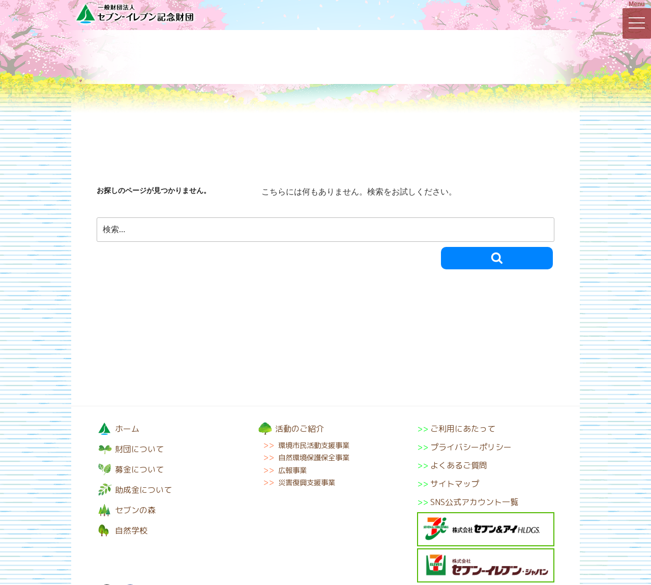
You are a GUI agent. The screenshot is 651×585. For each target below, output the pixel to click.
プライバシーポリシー (471, 447)
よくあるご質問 (458, 465)
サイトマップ (454, 483)
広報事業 (292, 470)
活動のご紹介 (287, 57)
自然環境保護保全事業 (313, 458)
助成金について (364, 57)
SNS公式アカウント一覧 (474, 502)
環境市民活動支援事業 (313, 445)
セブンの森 (440, 57)
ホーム (127, 428)
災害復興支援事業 (306, 483)
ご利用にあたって (462, 428)
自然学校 (516, 57)
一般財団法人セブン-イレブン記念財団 (134, 13)
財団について (135, 57)
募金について (211, 57)
